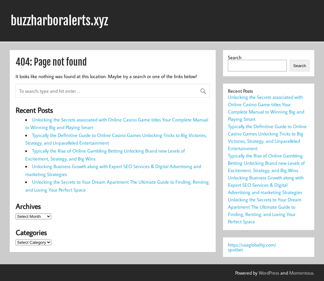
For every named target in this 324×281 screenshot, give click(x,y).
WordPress (269, 273)
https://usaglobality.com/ (252, 245)
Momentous (301, 273)
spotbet (235, 250)
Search (234, 57)
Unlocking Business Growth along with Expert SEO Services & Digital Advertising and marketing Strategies (266, 185)
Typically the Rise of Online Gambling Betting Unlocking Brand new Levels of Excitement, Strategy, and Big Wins (266, 163)
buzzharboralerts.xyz (59, 20)
